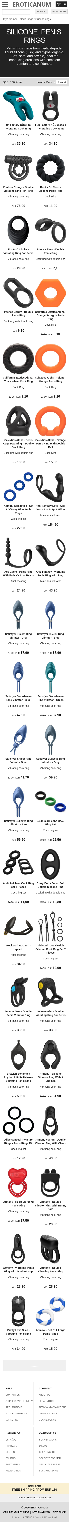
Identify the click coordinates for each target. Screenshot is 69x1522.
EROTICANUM (32, 4)
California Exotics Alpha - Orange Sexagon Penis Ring (50, 315)
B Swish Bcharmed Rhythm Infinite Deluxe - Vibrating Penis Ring (18, 1077)
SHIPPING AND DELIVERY (19, 1401)
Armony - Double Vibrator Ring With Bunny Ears (50, 1205)
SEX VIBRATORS (48, 1439)
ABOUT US (44, 1395)
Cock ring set (18, 518)
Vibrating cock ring (18, 134)
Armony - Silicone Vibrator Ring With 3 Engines (50, 1077)
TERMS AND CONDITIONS (52, 1407)
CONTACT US (13, 1395)
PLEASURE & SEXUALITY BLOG (34, 1497)
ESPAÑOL (11, 1439)
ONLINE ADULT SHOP (16, 1512)
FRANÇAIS (11, 1446)
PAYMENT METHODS (16, 1413)
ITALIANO (11, 1458)
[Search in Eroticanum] (16, 11)
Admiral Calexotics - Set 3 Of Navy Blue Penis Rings (18, 509)
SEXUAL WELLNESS (50, 1464)
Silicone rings (43, 19)
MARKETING (12, 1420)
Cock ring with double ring (50, 258)
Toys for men (10, 19)
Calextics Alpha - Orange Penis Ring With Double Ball (50, 444)
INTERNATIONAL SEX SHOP (49, 1512)
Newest (61, 82)
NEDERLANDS (13, 1470)
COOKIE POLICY (47, 1420)
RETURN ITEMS (14, 1407)
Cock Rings (26, 19)
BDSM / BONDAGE (49, 1470)
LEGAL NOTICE (47, 1401)
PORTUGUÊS (13, 1464)
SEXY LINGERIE (47, 1452)
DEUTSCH (11, 1452)
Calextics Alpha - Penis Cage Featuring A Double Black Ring (18, 444)
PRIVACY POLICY (48, 1413)
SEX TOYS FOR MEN (50, 1458)
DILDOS (43, 1446)
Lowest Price (45, 82)
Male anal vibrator (50, 515)
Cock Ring (50, 196)
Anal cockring (18, 581)
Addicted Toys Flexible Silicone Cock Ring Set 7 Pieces (51, 949)
